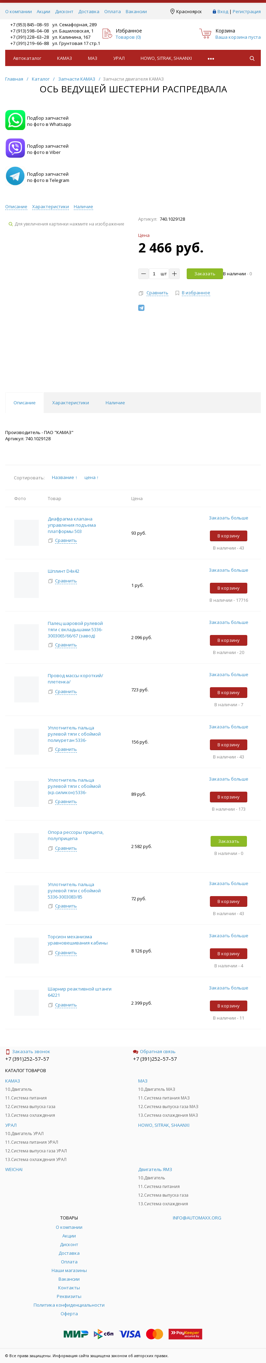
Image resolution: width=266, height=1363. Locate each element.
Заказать (204, 273)
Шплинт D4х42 (63, 571)
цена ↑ (92, 477)
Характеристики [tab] (70, 402)
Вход (223, 11)
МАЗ (92, 58)
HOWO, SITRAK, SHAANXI (166, 58)
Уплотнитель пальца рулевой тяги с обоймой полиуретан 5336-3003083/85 (74, 737)
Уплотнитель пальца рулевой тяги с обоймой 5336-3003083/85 (74, 890)
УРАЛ (119, 58)
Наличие (83, 206)
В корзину (229, 536)
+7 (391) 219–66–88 (29, 43)
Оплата (112, 11)
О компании (18, 11)
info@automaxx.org (197, 1218)
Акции (43, 11)
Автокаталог (27, 58)
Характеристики (50, 206)
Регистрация (247, 11)
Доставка (88, 11)
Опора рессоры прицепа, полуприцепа (76, 835)
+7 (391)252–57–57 (27, 1059)
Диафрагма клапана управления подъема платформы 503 (72, 525)
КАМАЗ (64, 58)
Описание (16, 206)
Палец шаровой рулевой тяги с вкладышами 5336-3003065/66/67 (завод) (75, 629)
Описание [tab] (25, 402)
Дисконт (64, 11)
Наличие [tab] (115, 402)
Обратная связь (154, 1051)
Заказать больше (228, 518)
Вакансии (136, 11)
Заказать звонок (27, 1051)
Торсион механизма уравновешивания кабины (78, 939)
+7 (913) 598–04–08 (29, 31)
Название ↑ (65, 477)
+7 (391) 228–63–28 (29, 37)
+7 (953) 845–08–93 (29, 24)
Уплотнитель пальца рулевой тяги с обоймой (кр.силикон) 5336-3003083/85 (74, 789)
